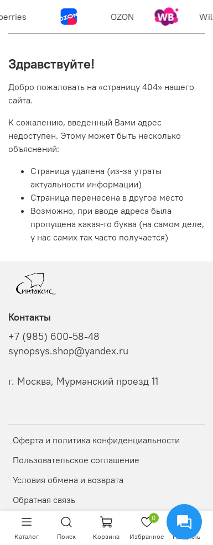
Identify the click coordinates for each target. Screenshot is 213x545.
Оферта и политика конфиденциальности (96, 440)
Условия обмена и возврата (68, 479)
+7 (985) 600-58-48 (54, 337)
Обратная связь (44, 499)
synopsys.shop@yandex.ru (68, 351)
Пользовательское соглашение (76, 459)
